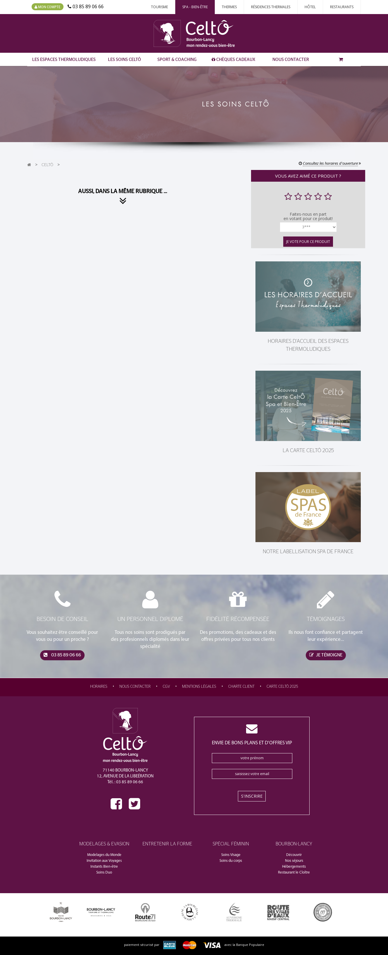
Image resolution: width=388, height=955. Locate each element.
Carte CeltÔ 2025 (282, 687)
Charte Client (241, 687)
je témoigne (325, 655)
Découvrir (294, 855)
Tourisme (159, 6)
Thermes (229, 6)
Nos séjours (294, 861)
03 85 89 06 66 (62, 655)
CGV (166, 687)
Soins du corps (230, 861)
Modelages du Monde (104, 855)
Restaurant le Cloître (294, 872)
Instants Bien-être (104, 867)
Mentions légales (199, 687)
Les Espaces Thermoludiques (64, 59)
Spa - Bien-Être (195, 6)
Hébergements (294, 867)
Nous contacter (290, 59)
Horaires (98, 687)
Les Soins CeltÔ (124, 59)
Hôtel (310, 6)
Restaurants (341, 6)
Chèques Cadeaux (233, 59)
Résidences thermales (270, 6)
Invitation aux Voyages (104, 861)
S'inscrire (251, 796)
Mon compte (48, 7)
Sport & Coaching (177, 59)
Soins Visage (231, 855)
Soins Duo (104, 872)
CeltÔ (47, 165)
